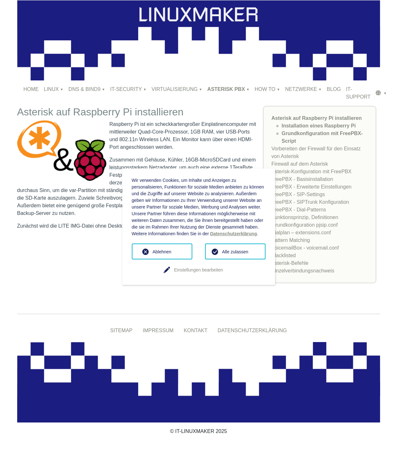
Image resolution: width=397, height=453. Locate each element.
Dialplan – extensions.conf (301, 232)
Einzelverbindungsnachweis (303, 270)
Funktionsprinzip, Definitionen (305, 217)
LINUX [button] (51, 89)
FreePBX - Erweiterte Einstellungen (312, 186)
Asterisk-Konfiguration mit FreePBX (312, 171)
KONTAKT (195, 330)
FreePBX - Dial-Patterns (299, 209)
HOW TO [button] (265, 89)
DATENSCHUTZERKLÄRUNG (252, 330)
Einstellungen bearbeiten (198, 269)
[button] (381, 93)
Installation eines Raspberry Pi (319, 125)
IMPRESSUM (158, 330)
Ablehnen (161, 251)
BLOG (334, 89)
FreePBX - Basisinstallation (302, 179)
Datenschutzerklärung (233, 233)
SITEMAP (121, 330)
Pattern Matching (291, 240)
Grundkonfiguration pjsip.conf (305, 225)
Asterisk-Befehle (290, 263)
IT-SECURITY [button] (126, 89)
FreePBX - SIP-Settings (298, 194)
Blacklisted (284, 255)
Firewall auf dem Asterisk (300, 164)
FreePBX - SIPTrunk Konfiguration (310, 202)
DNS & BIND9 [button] (84, 89)
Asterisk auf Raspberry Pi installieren (317, 118)
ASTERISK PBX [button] (226, 89)
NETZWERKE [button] (301, 89)
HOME (31, 89)
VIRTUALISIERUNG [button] (175, 89)
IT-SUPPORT (358, 93)
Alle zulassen (235, 251)
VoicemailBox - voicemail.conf (305, 248)
